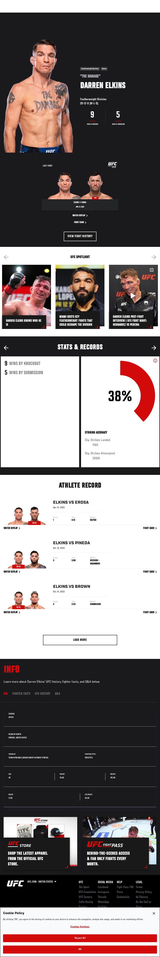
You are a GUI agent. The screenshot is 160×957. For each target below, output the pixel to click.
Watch (102, 14)
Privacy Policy (144, 892)
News (58, 14)
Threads (102, 897)
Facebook (103, 887)
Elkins (60, 503)
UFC (81, 882)
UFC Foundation (87, 892)
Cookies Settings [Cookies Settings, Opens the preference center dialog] (79, 927)
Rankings (26, 14)
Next (153, 257)
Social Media (105, 882)
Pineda (82, 543)
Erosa (82, 503)
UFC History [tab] (42, 694)
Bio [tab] (6, 694)
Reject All (80, 938)
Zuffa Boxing (120, 14)
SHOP (137, 14)
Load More (80, 640)
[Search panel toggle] (147, 14)
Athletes (43, 14)
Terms (139, 887)
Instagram (103, 892)
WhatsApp (103, 902)
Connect (86, 14)
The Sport (84, 887)
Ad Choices (142, 897)
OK (79, 949)
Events (10, 14)
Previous (6, 257)
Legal (139, 882)
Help (119, 882)
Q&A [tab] (57, 694)
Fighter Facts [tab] (21, 694)
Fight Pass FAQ (125, 887)
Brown (82, 587)
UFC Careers (85, 897)
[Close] (154, 913)
